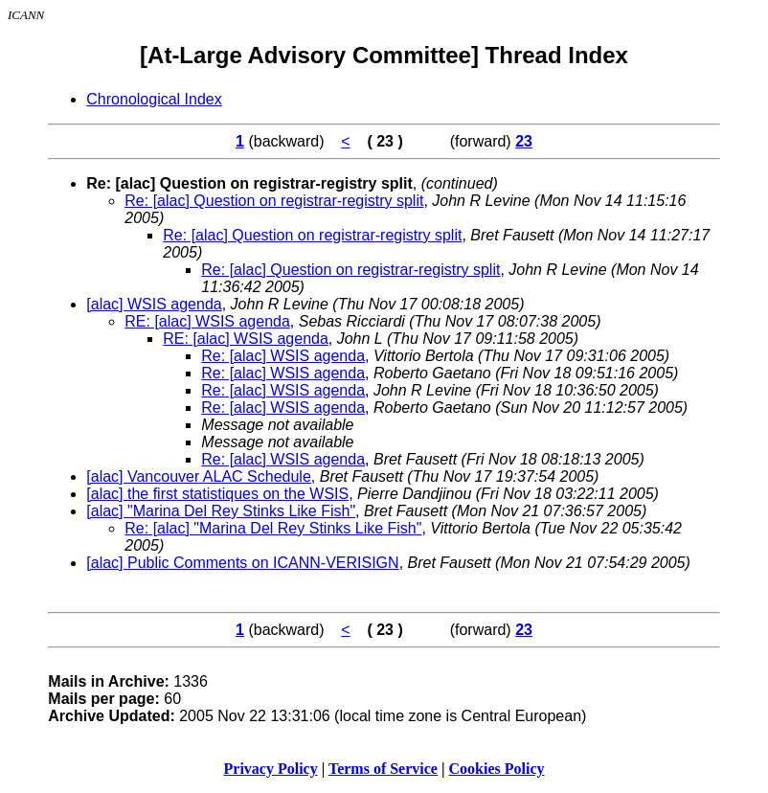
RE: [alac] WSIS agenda (207, 321)
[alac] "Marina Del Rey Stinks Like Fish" (220, 511)
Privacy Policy (271, 768)
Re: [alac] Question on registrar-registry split (273, 201)
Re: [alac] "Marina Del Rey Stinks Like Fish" (272, 528)
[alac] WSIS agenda (153, 304)
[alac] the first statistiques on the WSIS (217, 494)
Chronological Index (153, 99)
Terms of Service (383, 768)
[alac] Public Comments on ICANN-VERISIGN (242, 563)
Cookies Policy (497, 768)
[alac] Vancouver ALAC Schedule (198, 476)
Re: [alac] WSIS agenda (283, 356)
